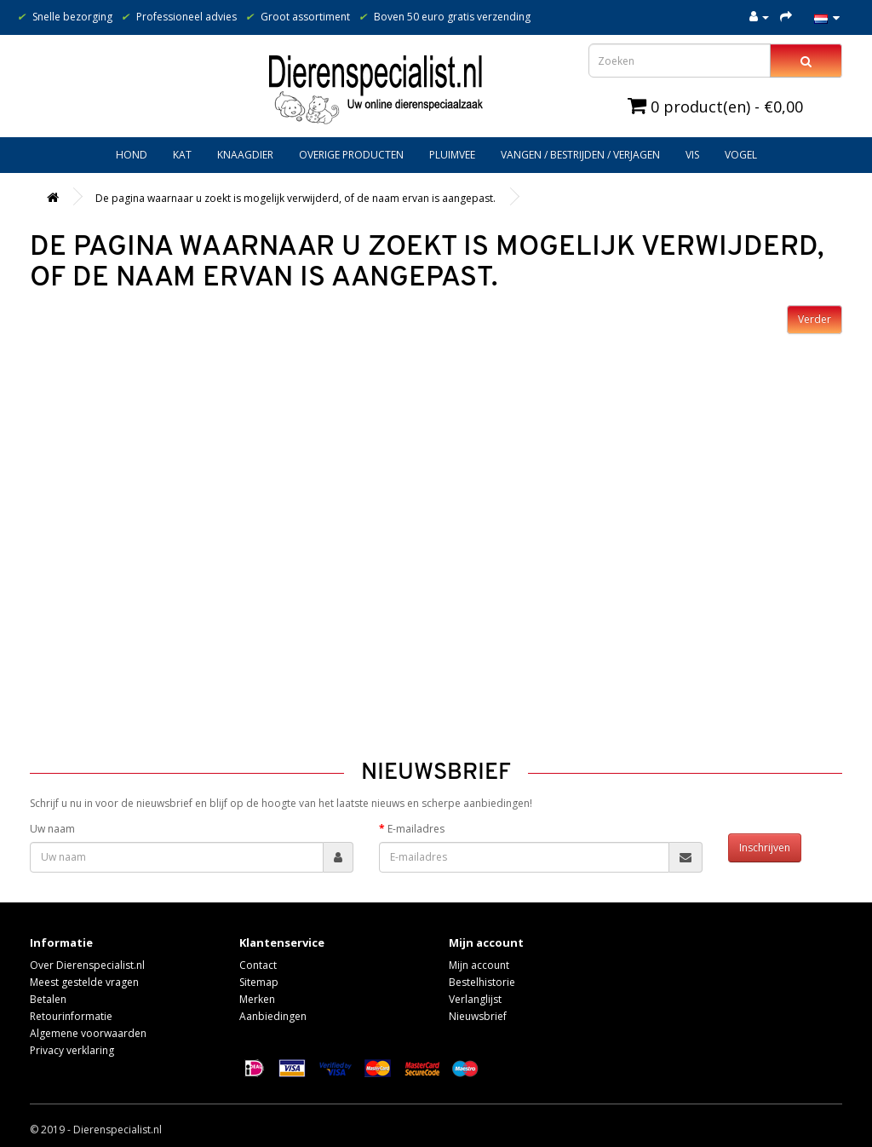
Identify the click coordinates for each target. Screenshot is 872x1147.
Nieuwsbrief (478, 1016)
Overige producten (351, 154)
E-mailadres (416, 828)
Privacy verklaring (72, 1050)
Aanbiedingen (273, 1016)
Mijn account (479, 965)
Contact (258, 965)
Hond (131, 154)
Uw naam (52, 828)
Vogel (741, 154)
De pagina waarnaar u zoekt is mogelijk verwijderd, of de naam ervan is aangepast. (295, 198)
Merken (257, 999)
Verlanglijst (475, 999)
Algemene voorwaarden (88, 1033)
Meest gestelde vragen (84, 982)
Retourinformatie (71, 1016)
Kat (182, 154)
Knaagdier (245, 154)
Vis (692, 154)
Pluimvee (452, 154)
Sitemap (258, 982)
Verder (814, 319)
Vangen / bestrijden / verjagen (580, 154)
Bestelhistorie (482, 982)
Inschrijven (764, 847)
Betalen (48, 999)
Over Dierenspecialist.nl (87, 965)
